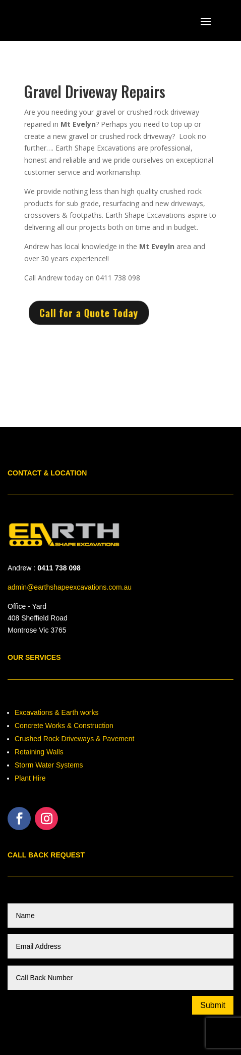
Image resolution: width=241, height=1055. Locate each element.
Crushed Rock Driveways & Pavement (74, 739)
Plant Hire (30, 778)
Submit (212, 1005)
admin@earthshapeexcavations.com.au (70, 587)
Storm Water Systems (49, 765)
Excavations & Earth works (57, 712)
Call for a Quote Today (91, 313)
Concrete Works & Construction (64, 726)
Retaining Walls (39, 752)
